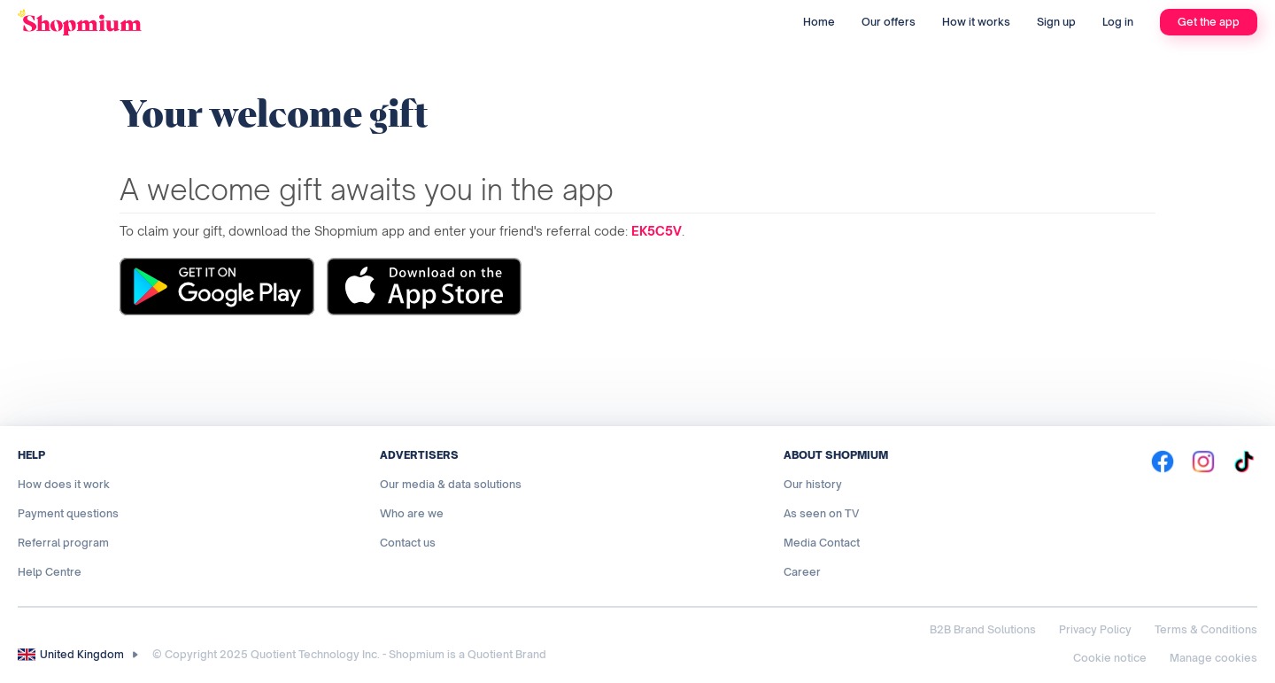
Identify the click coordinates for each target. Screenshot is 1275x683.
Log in (1117, 21)
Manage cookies (1213, 657)
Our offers (889, 21)
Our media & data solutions (451, 484)
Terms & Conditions (1206, 629)
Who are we (412, 513)
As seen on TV (821, 513)
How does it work (64, 484)
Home (819, 21)
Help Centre (49, 571)
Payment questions (68, 513)
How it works (976, 21)
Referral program (63, 542)
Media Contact (822, 542)
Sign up (1056, 21)
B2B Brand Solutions (983, 629)
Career (802, 571)
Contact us (408, 542)
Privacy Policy (1095, 629)
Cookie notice (1110, 657)
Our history (813, 484)
